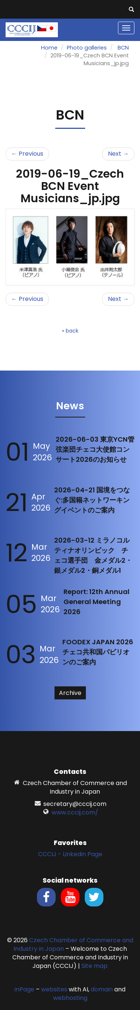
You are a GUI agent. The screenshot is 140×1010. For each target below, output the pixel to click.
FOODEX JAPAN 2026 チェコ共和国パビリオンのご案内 (97, 652)
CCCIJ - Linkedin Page (70, 854)
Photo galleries (87, 47)
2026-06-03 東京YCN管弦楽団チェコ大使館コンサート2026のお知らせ (95, 449)
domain (102, 989)
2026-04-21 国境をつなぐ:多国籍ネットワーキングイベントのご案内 (92, 500)
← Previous (27, 153)
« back (70, 330)
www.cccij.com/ (75, 812)
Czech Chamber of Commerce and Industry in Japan (73, 944)
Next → (118, 153)
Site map (94, 966)
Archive (70, 693)
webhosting (70, 998)
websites (54, 989)
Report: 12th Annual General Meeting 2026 (96, 601)
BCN (123, 47)
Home (49, 47)
